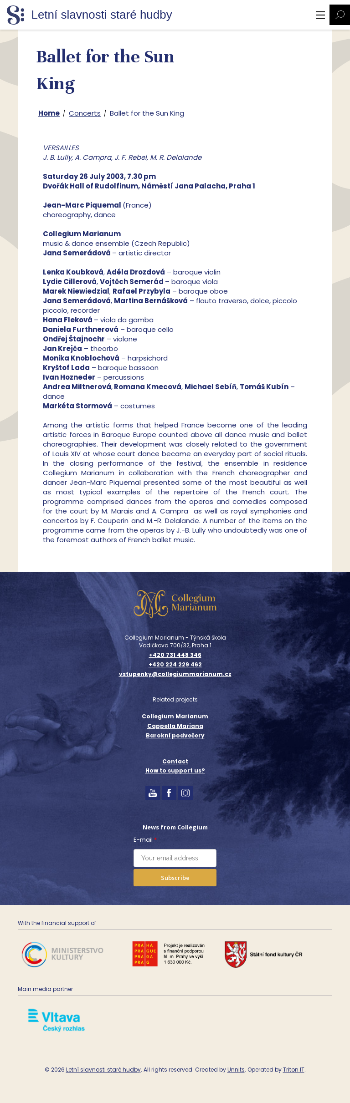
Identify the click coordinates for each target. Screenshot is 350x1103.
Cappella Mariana (175, 726)
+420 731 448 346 (175, 655)
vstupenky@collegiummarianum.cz (175, 674)
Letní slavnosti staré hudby (103, 1069)
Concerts (85, 113)
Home (49, 113)
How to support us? (175, 770)
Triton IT (293, 1069)
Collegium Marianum (175, 716)
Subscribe (175, 878)
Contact (175, 761)
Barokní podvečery (175, 735)
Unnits (236, 1069)
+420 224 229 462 (175, 664)
